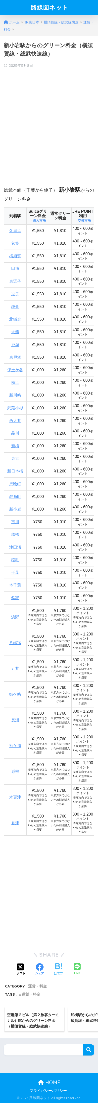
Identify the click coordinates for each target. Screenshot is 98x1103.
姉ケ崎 (15, 694)
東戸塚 (15, 357)
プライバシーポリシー (48, 1091)
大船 (15, 332)
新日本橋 (15, 471)
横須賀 (15, 256)
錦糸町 (15, 496)
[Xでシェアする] (20, 969)
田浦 (15, 268)
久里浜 (15, 231)
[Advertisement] (49, 123)
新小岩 (15, 509)
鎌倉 (15, 307)
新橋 (15, 446)
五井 (15, 668)
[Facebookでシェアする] (39, 969)
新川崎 (15, 395)
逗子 (15, 294)
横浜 (15, 382)
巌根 (15, 771)
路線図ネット (50, 7)
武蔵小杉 (15, 408)
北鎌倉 (15, 319)
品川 (15, 433)
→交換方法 (83, 220)
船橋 (15, 534)
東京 (15, 458)
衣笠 (15, 243)
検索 (88, 1050)
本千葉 (15, 585)
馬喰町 (15, 484)
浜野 (15, 617)
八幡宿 (15, 643)
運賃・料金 (37, 986)
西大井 (15, 421)
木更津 (15, 797)
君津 (15, 823)
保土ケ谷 (15, 370)
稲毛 (15, 560)
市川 (15, 522)
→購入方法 (38, 220)
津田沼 (15, 547)
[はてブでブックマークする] (58, 969)
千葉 (15, 572)
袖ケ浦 (15, 746)
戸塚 (15, 345)
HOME (49, 1082)
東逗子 (15, 281)
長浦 (15, 720)
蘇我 (15, 598)
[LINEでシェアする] (77, 969)
